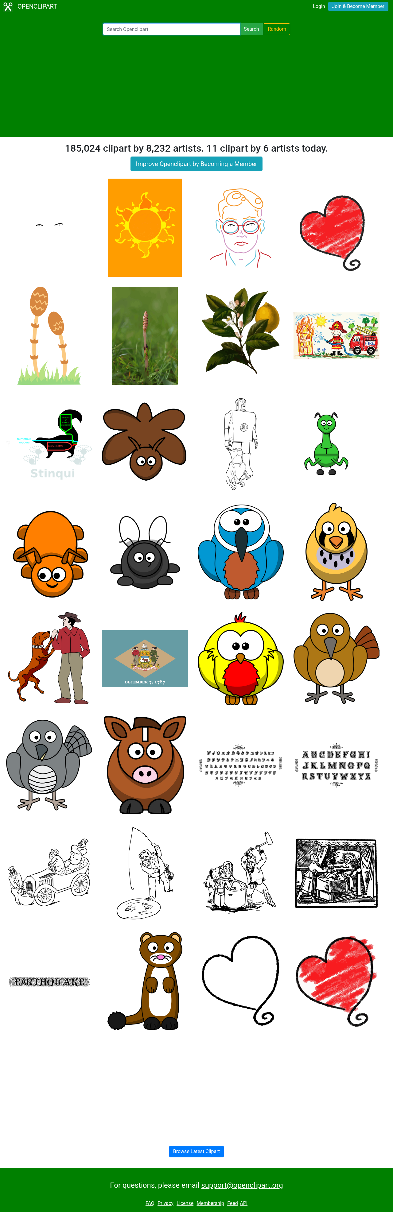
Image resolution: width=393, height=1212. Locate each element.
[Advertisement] (196, 86)
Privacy (165, 1203)
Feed (232, 1203)
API (243, 1203)
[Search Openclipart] (171, 29)
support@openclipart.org (242, 1185)
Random (277, 29)
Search (251, 29)
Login (319, 6)
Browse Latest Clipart (196, 1151)
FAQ (150, 1203)
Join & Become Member (358, 6)
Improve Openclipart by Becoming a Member (196, 164)
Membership (210, 1203)
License (185, 1203)
